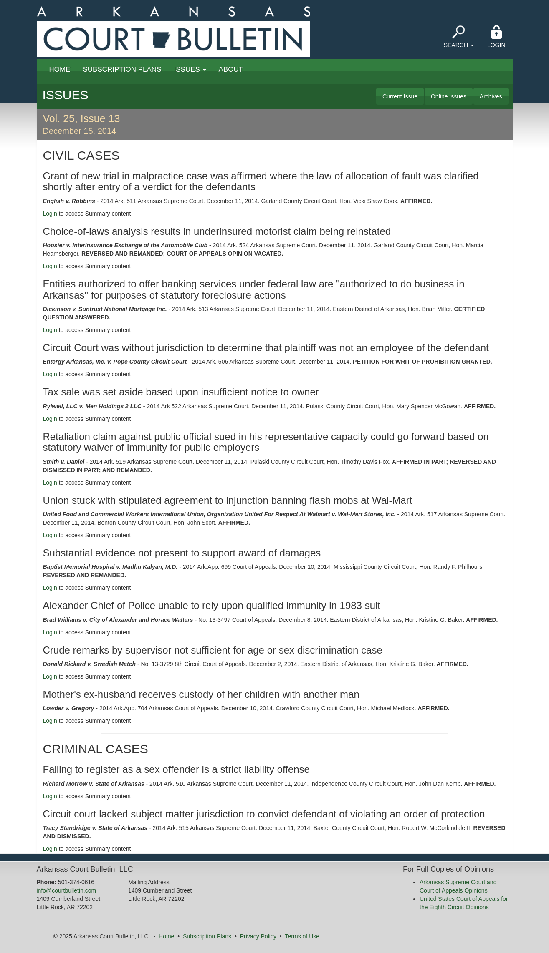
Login (496, 36)
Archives (491, 96)
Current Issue (399, 96)
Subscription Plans (122, 69)
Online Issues (448, 96)
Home (60, 69)
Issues (190, 69)
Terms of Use (302, 936)
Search (459, 36)
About (231, 69)
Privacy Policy (258, 936)
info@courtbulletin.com (66, 890)
